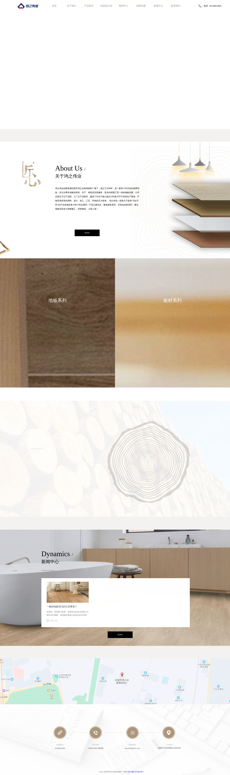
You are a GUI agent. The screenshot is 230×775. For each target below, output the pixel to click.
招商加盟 (141, 6)
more (87, 233)
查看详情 (67, 625)
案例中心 (123, 6)
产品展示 (89, 6)
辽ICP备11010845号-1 (135, 772)
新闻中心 (158, 6)
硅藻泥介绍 (106, 6)
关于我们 (71, 6)
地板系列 (57, 300)
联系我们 (175, 6)
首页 (54, 6)
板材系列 (172, 300)
